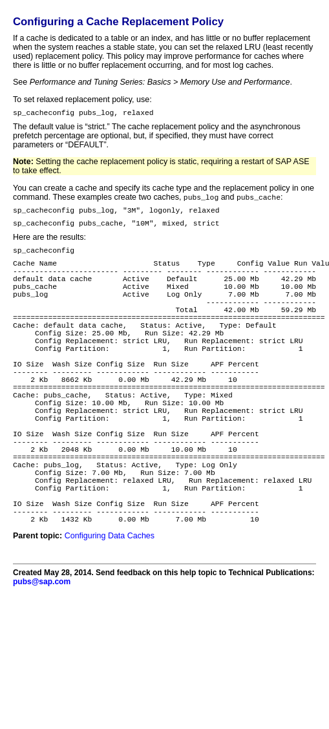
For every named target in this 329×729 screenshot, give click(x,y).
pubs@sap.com (41, 655)
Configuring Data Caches (109, 610)
